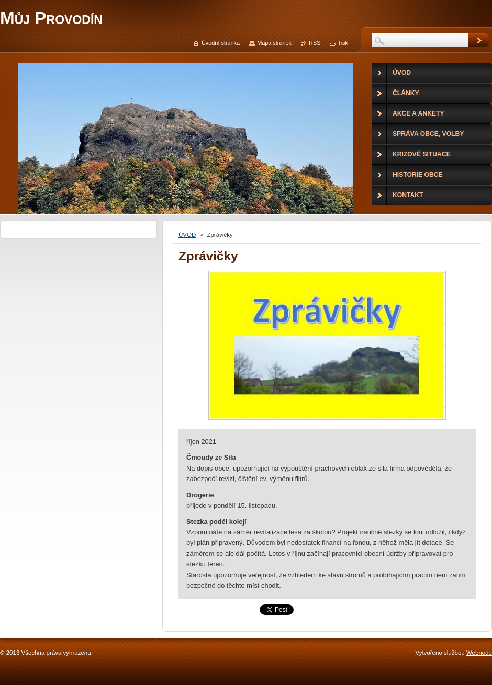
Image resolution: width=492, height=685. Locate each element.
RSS (314, 43)
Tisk (343, 43)
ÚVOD (187, 235)
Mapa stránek (274, 43)
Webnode (479, 652)
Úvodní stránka (221, 43)
